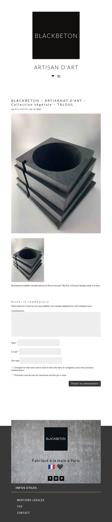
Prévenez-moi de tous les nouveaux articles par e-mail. (40, 375)
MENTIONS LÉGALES (30, 500)
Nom (14, 342)
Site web (15, 360)
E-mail (15, 351)
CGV (20, 506)
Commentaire (17, 310)
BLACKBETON (21, 109)
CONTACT (23, 513)
